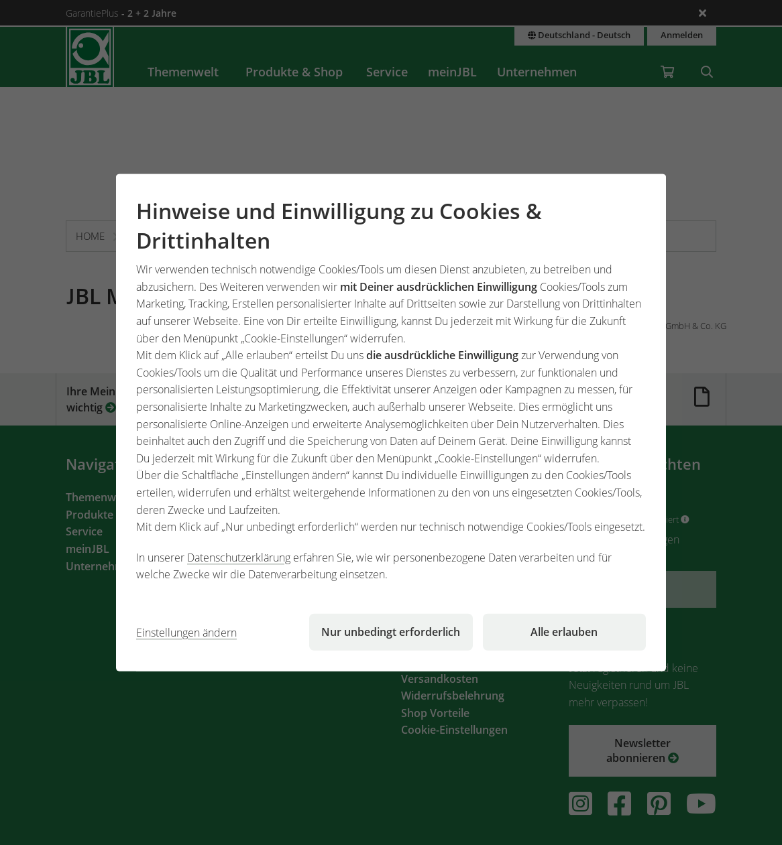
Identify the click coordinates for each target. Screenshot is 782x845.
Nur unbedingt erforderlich (390, 632)
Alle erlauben (564, 632)
